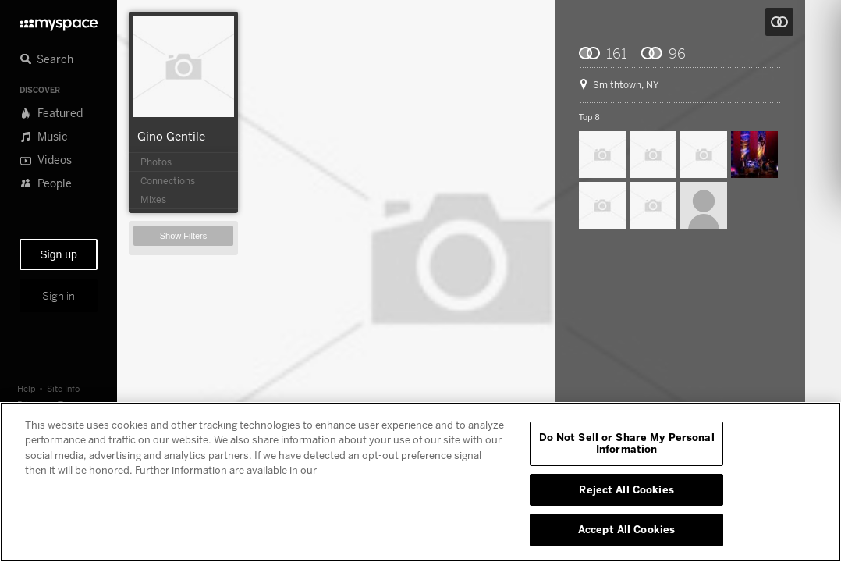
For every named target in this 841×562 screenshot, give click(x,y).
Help (26, 388)
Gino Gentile (171, 136)
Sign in (58, 296)
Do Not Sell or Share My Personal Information (627, 443)
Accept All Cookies (626, 529)
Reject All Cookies (626, 489)
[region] (420, 482)
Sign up (58, 254)
